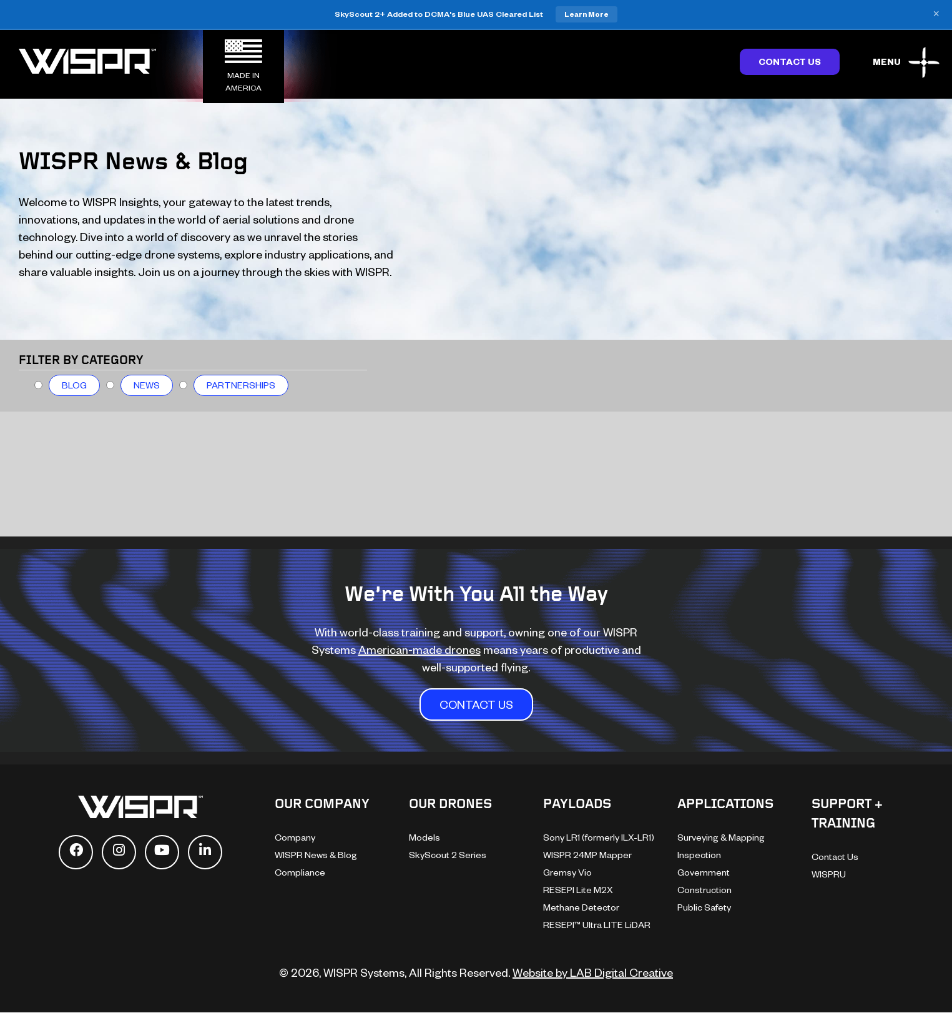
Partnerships (241, 385)
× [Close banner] (936, 14)
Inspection (699, 855)
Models (424, 837)
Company (295, 837)
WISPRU (829, 874)
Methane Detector (581, 907)
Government (703, 872)
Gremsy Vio (567, 872)
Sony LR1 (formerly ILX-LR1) (598, 837)
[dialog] (928, 988)
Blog (74, 385)
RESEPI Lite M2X (578, 890)
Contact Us (789, 61)
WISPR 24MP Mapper (587, 855)
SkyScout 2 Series (447, 855)
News (147, 385)
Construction (704, 890)
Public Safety (704, 907)
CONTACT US (476, 704)
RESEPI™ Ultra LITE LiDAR (596, 925)
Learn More (586, 14)
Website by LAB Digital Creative (593, 972)
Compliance (300, 872)
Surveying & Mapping (721, 837)
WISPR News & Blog (316, 855)
